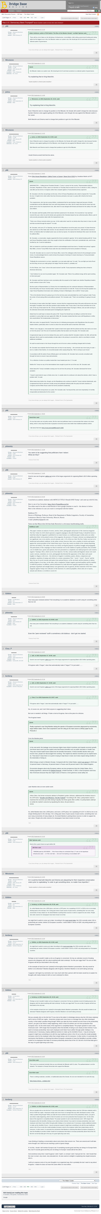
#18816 (97, 897)
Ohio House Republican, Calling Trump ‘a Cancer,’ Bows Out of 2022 (53, 176)
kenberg (8, 676)
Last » (42, 17)
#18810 (97, 593)
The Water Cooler (29, 14)
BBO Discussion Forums (8, 14)
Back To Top (5, 1211)
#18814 (97, 833)
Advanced (99, 11)
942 (32, 17)
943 (35, 17)
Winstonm (9, 60)
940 (25, 17)
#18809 (97, 493)
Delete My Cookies (23, 1211)
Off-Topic (19, 14)
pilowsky (9, 446)
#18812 (97, 648)
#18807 (97, 446)
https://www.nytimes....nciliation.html (40, 1081)
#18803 (97, 92)
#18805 (97, 170)
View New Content (91, 14)
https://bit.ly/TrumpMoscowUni (58, 504)
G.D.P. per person (83, 762)
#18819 (97, 1053)
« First (14, 17)
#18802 (97, 60)
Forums (4, 11)
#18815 (97, 873)
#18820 (97, 1099)
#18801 (97, 26)
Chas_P (8, 649)
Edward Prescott (56, 770)
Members (11, 11)
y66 (6, 26)
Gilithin (8, 593)
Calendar (19, 11)
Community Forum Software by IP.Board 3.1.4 (86, 1211)
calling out (48, 476)
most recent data (70, 920)
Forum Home (13, 1211)
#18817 (97, 935)
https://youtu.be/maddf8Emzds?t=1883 (53, 427)
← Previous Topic (75, 1183)
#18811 (97, 612)
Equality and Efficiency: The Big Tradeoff (52, 798)
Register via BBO (74, 7)
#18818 (97, 990)
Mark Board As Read (34, 1211)
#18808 (97, 470)
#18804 (97, 130)
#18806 (97, 410)
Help (95, 8)
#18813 (97, 676)
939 (21, 17)
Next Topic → (95, 1183)
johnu (7, 92)
